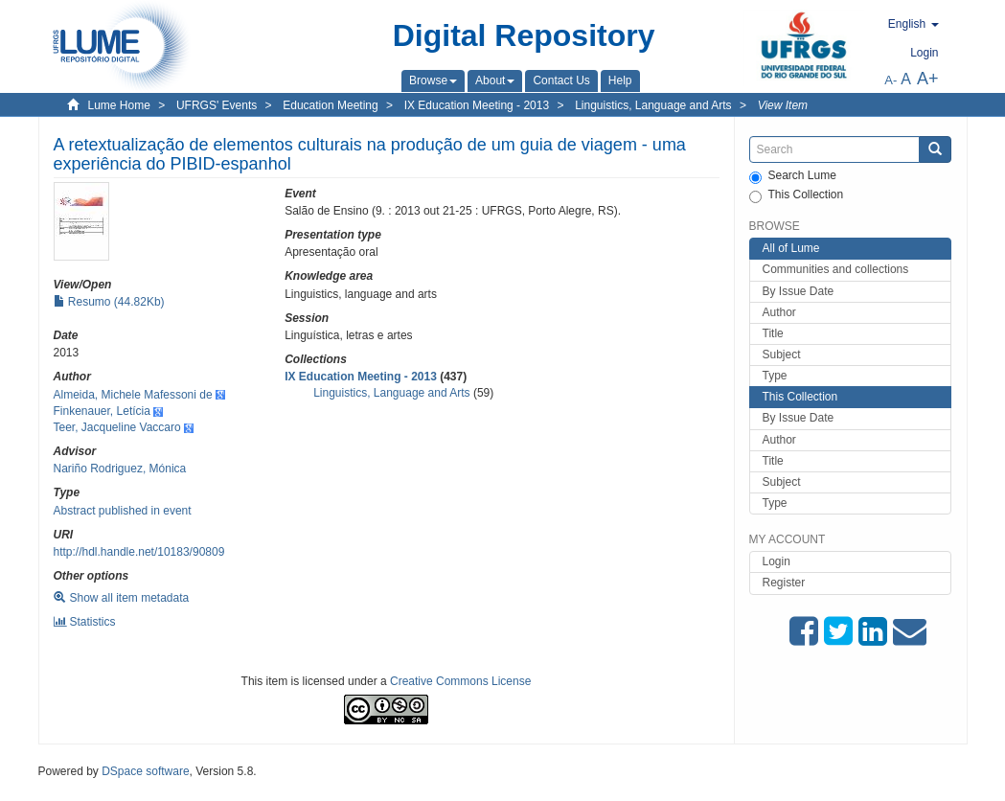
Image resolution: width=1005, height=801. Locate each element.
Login (776, 561)
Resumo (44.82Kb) (109, 302)
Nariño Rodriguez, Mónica (120, 468)
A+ (928, 78)
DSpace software (145, 771)
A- (890, 80)
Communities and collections (836, 269)
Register (784, 582)
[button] (433, 80)
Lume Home (119, 105)
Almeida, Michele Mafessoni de (133, 394)
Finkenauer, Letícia (102, 411)
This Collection (796, 195)
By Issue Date (798, 291)
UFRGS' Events (216, 105)
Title (773, 333)
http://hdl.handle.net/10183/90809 (139, 552)
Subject (782, 354)
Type (775, 375)
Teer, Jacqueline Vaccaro (117, 427)
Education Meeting (330, 105)
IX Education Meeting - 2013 (476, 105)
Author (779, 312)
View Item (783, 105)
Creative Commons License (460, 681)
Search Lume (792, 176)
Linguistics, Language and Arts (653, 105)
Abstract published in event (123, 510)
